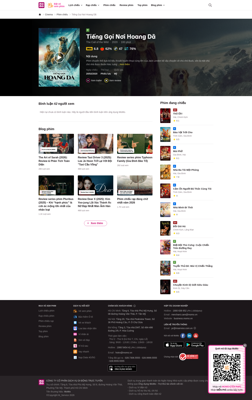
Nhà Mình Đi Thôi (183, 207)
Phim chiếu (109, 5)
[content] (56, 153)
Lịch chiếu (75, 5)
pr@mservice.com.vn (182, 328)
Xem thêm (95, 223)
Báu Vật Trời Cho (182, 132)
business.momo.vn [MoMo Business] (183, 318)
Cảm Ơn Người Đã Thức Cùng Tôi (192, 188)
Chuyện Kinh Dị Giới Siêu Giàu (190, 284)
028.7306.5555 (132, 357)
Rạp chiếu (93, 5)
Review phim (126, 5)
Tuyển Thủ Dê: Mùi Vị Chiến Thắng (192, 266)
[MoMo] (40, 14)
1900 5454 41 (124, 347)
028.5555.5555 (116, 361)
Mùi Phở (177, 151)
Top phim (143, 5)
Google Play (195, 344)
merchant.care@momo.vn (184, 314)
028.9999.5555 (149, 357)
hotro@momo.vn (124, 352)
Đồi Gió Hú (179, 226)
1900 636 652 (187, 310)
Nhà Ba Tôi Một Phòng (186, 169)
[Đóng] (245, 345)
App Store (174, 344)
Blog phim (158, 5)
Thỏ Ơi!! (177, 113)
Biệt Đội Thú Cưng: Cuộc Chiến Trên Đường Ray (191, 246)
